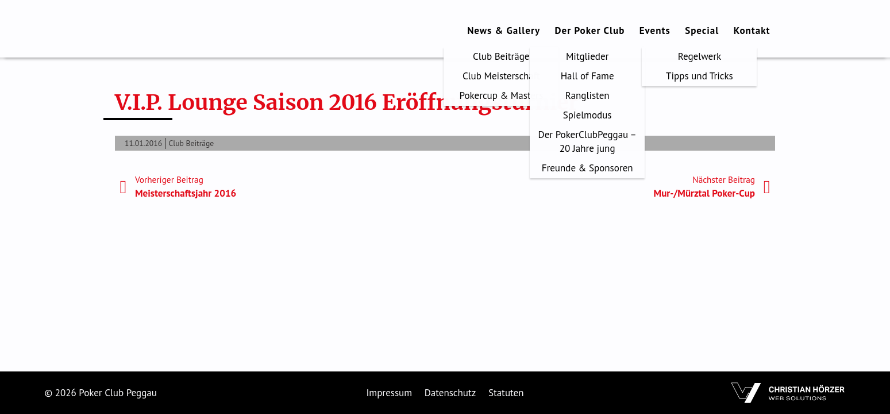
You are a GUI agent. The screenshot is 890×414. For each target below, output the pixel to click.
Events (655, 30)
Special (702, 30)
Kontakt (752, 30)
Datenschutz (450, 392)
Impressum (389, 392)
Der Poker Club (590, 30)
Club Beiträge (191, 143)
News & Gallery (503, 30)
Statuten (506, 392)
